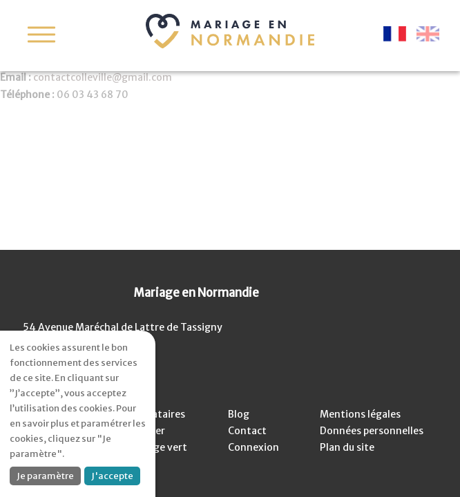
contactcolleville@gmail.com (102, 77)
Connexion (253, 447)
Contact (247, 431)
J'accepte (112, 476)
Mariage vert (156, 447)
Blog (238, 414)
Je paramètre (45, 476)
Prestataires (155, 414)
